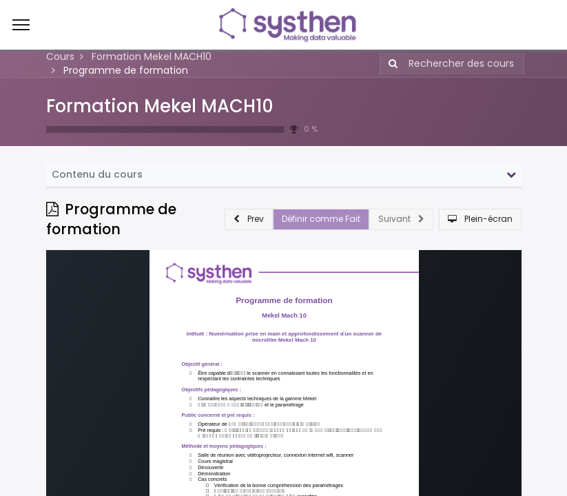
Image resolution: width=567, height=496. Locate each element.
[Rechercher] (390, 64)
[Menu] (21, 25)
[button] (249, 219)
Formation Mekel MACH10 (160, 106)
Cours (60, 56)
